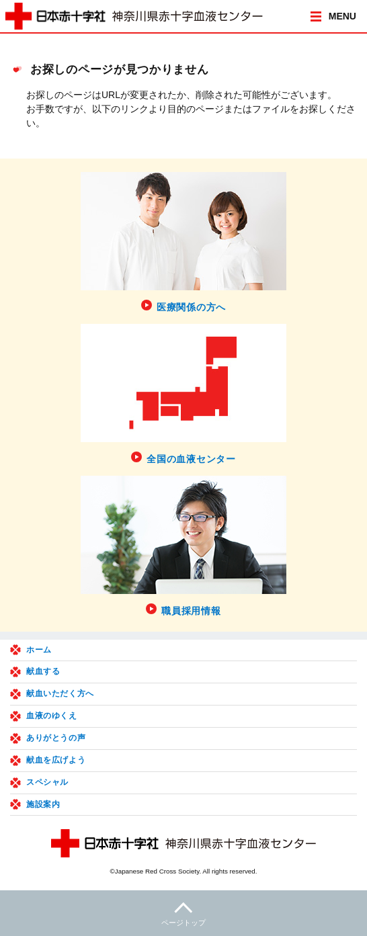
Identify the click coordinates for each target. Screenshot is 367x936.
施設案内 (43, 804)
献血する (43, 671)
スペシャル (47, 782)
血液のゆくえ (51, 715)
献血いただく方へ (60, 693)
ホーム (39, 649)
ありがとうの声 (55, 737)
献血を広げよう (55, 760)
